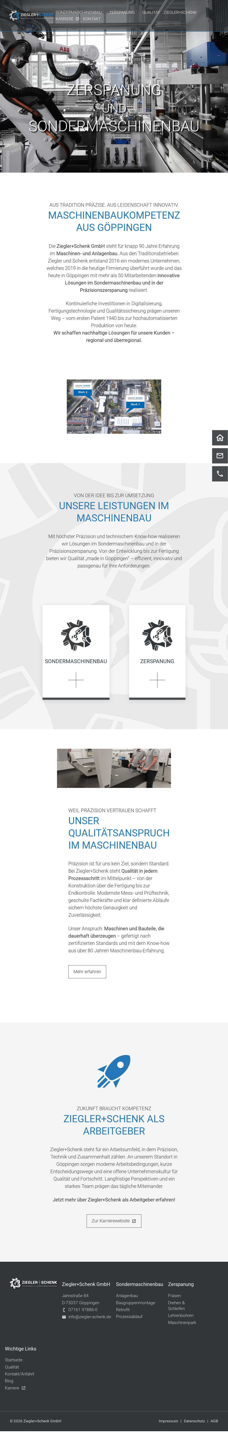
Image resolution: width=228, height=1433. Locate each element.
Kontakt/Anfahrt (19, 1375)
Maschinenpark (182, 1324)
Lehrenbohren (180, 1317)
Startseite (13, 1361)
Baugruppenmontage (135, 1304)
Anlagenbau (127, 1297)
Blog (9, 1382)
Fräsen (174, 1297)
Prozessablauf (129, 1318)
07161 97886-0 (80, 1311)
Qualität (12, 1368)
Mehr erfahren (87, 973)
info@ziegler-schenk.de (86, 1318)
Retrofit (123, 1311)
